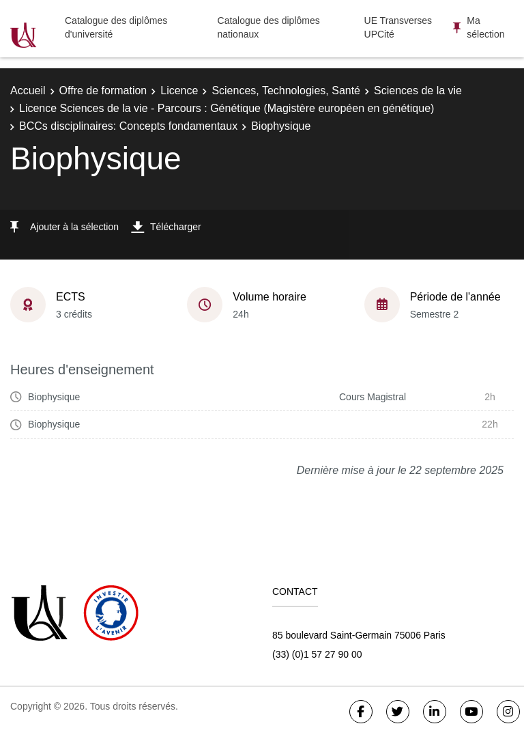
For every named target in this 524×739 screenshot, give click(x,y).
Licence (179, 90)
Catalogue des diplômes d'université (116, 27)
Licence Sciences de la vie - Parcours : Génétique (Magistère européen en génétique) (226, 108)
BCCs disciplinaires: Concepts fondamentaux (128, 126)
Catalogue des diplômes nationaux (269, 27)
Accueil (28, 90)
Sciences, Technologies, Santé (286, 90)
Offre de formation (103, 90)
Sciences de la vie (418, 90)
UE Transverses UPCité (398, 27)
